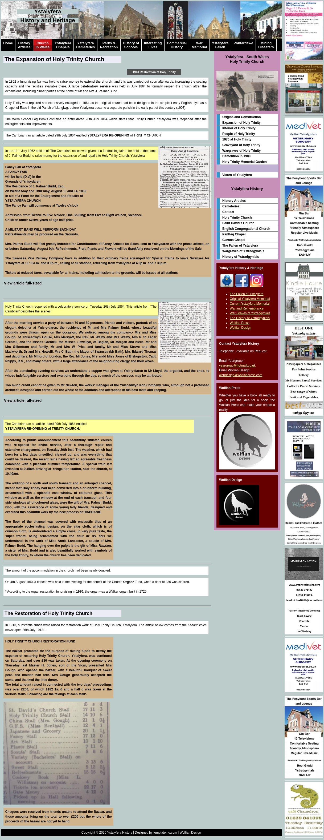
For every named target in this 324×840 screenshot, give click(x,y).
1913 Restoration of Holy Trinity (154, 72)
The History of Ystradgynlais (250, 318)
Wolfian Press (239, 323)
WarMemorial (199, 45)
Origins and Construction (241, 117)
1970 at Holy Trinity (236, 139)
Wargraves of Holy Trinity (241, 150)
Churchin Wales (43, 45)
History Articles (234, 201)
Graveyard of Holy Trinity (241, 145)
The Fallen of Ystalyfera (240, 245)
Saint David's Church (238, 223)
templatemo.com (165, 832)
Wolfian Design (240, 327)
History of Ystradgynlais (240, 257)
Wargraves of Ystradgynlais (243, 251)
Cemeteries (231, 206)
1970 (79, 591)
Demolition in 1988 (236, 156)
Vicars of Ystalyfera (237, 175)
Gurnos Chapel (233, 240)
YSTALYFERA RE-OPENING (108, 135)
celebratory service (95, 86)
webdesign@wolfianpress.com (240, 375)
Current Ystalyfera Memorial (249, 304)
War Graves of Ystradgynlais (250, 313)
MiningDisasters (266, 45)
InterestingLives (153, 45)
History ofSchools (131, 45)
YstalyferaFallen (220, 45)
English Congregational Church (246, 229)
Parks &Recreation (109, 45)
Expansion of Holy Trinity (241, 122)
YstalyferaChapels (63, 45)
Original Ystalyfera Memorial (250, 299)
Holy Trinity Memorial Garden (244, 162)
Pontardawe (243, 45)
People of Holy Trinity (238, 134)
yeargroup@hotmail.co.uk (237, 365)
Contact (228, 212)
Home (8, 45)
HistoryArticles (24, 45)
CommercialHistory (177, 45)
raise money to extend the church (86, 81)
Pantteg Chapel (233, 234)
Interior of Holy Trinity (239, 128)
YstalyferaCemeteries (85, 45)
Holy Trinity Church (237, 217)
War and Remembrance (247, 308)
